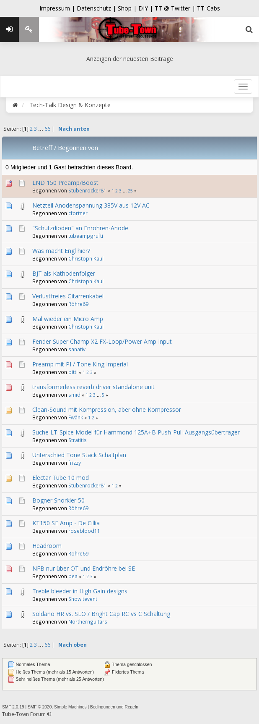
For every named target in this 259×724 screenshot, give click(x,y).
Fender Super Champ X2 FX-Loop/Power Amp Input (102, 341)
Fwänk (75, 417)
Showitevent (82, 598)
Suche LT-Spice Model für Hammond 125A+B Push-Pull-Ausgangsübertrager (136, 432)
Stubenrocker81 (87, 190)
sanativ (76, 349)
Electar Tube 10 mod (60, 478)
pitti (73, 372)
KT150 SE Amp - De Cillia (66, 523)
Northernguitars (87, 621)
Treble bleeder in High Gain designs (79, 591)
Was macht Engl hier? (61, 251)
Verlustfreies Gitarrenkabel (68, 296)
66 (47, 128)
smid (74, 394)
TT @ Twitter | (175, 8)
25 (130, 191)
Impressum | (58, 8)
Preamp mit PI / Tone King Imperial (80, 364)
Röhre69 (78, 303)
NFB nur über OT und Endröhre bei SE (83, 568)
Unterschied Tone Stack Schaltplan (79, 455)
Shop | (128, 8)
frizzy (74, 462)
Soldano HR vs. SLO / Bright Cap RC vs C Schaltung (101, 614)
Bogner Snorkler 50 (58, 500)
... (41, 128)
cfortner (78, 213)
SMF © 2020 (40, 707)
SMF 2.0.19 (13, 707)
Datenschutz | (97, 8)
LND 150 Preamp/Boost (65, 183)
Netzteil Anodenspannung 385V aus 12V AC (91, 205)
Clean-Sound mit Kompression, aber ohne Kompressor (106, 409)
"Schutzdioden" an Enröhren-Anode (80, 228)
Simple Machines (70, 707)
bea (73, 576)
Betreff (42, 147)
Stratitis (77, 440)
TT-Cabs (208, 8)
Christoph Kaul (86, 258)
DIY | (146, 8)
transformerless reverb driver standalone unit (93, 387)
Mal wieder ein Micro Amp (67, 319)
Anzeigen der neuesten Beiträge (129, 59)
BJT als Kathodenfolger (63, 273)
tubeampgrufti (85, 235)
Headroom (47, 546)
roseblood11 (84, 530)
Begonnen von (78, 147)
